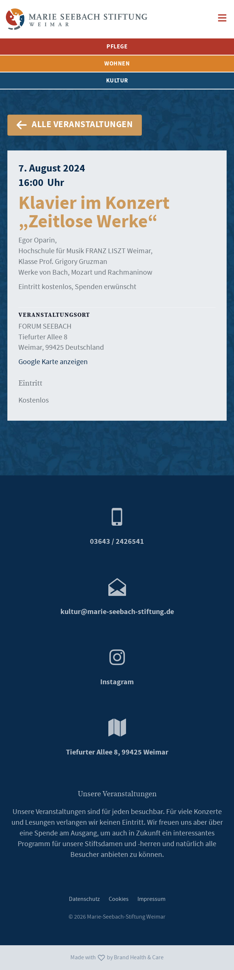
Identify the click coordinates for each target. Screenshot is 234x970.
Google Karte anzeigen (53, 362)
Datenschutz (84, 899)
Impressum (151, 899)
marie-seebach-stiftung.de (117, 612)
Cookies (119, 899)
